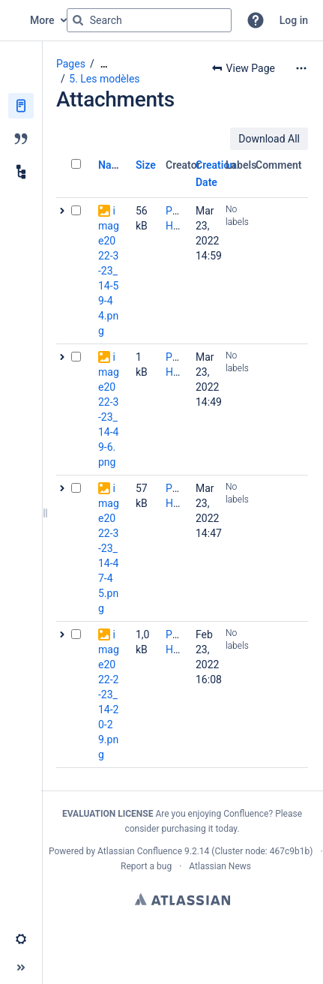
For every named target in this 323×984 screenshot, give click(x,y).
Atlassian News (220, 866)
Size (146, 165)
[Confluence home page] (14, 20)
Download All (269, 139)
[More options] (301, 68)
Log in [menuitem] (294, 20)
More (42, 20)
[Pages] (21, 105)
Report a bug (146, 866)
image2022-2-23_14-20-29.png (108, 694)
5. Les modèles (104, 79)
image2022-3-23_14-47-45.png (108, 548)
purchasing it (187, 829)
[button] (255, 20)
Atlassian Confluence (139, 851)
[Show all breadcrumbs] (104, 64)
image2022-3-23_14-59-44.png (108, 271)
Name (112, 165)
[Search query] (149, 20)
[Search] (78, 20)
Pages (70, 64)
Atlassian (182, 899)
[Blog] (21, 139)
